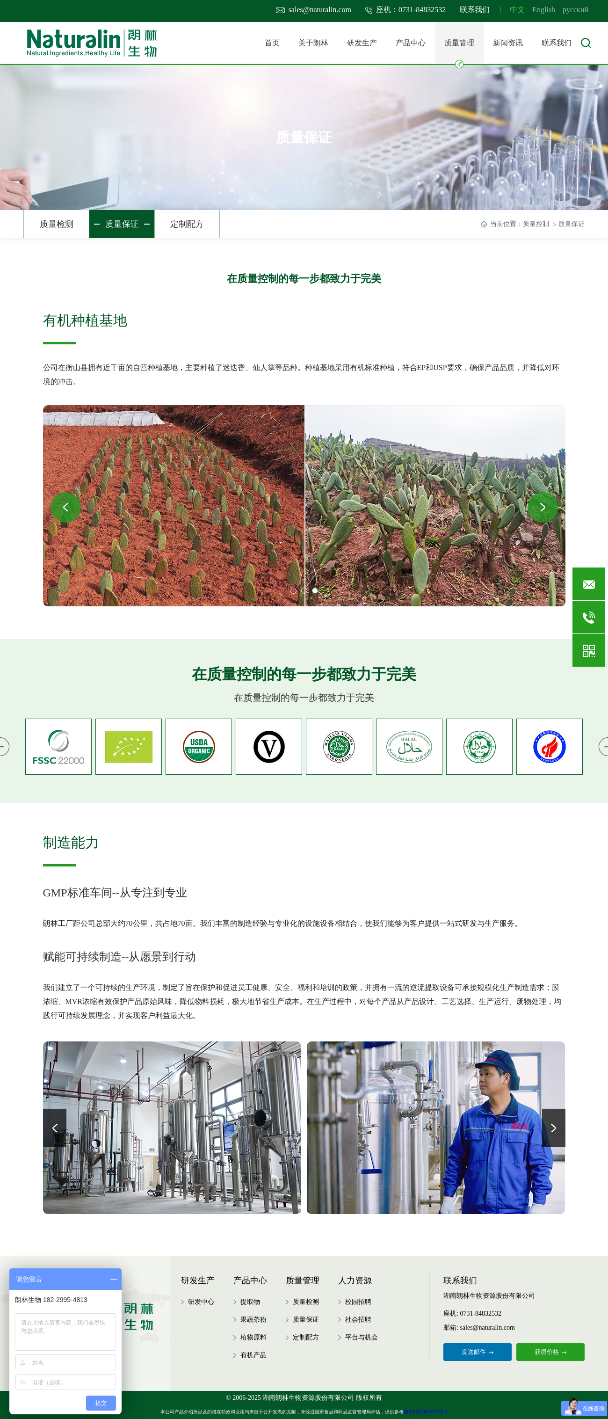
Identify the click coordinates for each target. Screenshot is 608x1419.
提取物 (250, 1301)
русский (575, 10)
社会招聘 (358, 1319)
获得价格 (550, 1351)
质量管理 (459, 51)
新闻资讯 (508, 43)
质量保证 (122, 224)
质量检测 (56, 224)
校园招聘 (358, 1301)
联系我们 (475, 10)
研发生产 (362, 43)
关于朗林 (313, 43)
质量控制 (536, 223)
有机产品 (253, 1355)
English (543, 10)
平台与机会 (361, 1337)
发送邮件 (477, 1351)
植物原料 (253, 1337)
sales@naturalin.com (313, 10)
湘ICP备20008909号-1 (426, 1411)
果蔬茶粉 (253, 1319)
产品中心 (411, 43)
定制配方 (187, 224)
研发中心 (201, 1301)
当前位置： (506, 223)
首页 (272, 43)
